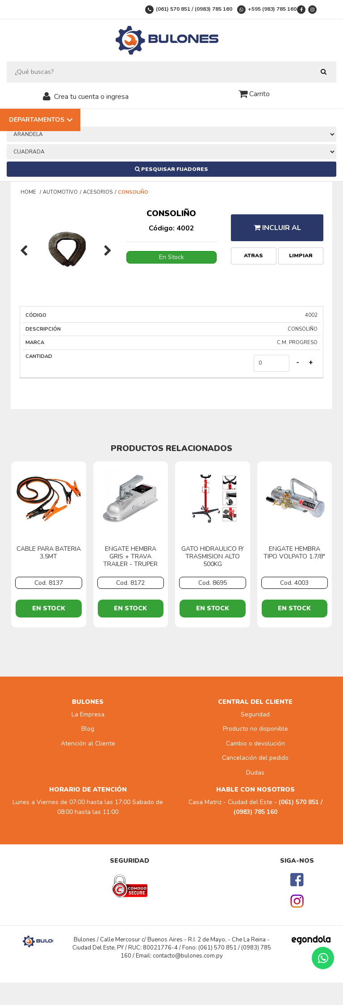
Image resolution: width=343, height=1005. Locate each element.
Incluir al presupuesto (277, 232)
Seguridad (255, 714)
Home (29, 192)
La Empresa (88, 714)
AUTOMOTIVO (60, 192)
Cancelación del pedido (255, 758)
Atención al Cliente (88, 743)
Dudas (255, 772)
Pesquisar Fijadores (171, 169)
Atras (253, 255)
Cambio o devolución (255, 743)
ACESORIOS (98, 192)
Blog (87, 728)
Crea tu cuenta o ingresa (91, 97)
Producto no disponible (255, 728)
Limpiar (301, 255)
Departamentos (36, 119)
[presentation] (24, 251)
